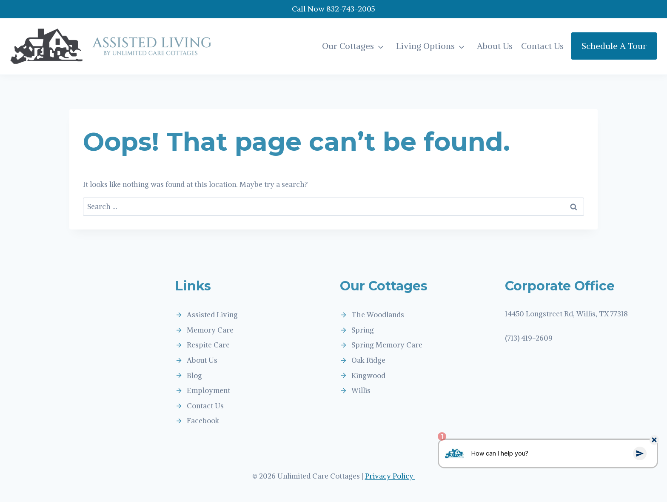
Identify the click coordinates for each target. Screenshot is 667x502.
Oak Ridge (368, 360)
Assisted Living (212, 314)
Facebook (203, 420)
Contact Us (542, 45)
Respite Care (208, 345)
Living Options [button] (425, 45)
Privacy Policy (390, 476)
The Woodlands (377, 314)
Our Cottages (348, 45)
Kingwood (368, 375)
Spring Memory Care (386, 345)
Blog (194, 375)
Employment (208, 390)
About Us (495, 45)
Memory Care (210, 330)
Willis (361, 390)
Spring (362, 330)
